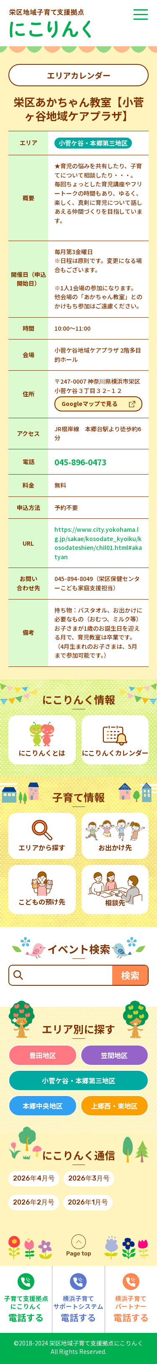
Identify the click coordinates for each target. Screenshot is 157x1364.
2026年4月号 (34, 1178)
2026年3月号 (89, 1178)
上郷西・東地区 (114, 1106)
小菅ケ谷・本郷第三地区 (79, 1080)
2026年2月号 (33, 1202)
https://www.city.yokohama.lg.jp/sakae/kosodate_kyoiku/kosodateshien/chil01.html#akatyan (98, 543)
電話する (26, 1298)
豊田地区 (42, 1055)
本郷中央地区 (43, 1106)
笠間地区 (114, 1055)
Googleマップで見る (90, 403)
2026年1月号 (88, 1202)
